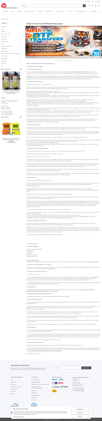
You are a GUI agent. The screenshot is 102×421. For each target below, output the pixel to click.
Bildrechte (13, 391)
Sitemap (12, 393)
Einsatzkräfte (4, 48)
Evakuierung (4, 38)
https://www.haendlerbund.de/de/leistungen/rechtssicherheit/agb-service (46, 350)
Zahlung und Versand (36, 395)
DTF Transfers (4, 36)
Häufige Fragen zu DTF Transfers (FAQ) (39, 384)
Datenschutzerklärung (34, 368)
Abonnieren (86, 367)
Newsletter (33, 399)
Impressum (13, 384)
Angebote (3, 31)
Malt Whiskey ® (4, 58)
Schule (2, 43)
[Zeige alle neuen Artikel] (20, 69)
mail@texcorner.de (8, 114)
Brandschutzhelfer (35, 379)
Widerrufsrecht (14, 389)
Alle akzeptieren (79, 409)
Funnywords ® (4, 56)
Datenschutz (13, 382)
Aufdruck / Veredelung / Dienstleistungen (10, 53)
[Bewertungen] (11, 141)
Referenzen (34, 390)
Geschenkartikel (4, 51)
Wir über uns (34, 397)
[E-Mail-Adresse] (66, 367)
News (93, 1)
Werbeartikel (4, 61)
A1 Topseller (4, 26)
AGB (12, 379)
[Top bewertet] (20, 117)
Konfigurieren (80, 412)
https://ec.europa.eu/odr (92, 261)
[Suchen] (52, 5)
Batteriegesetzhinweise (16, 386)
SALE (2, 65)
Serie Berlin (34, 392)
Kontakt (98, 1)
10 (71, 61)
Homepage (87, 1)
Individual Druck (4, 41)
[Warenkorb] (97, 5)
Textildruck (3, 63)
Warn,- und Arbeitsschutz (6, 46)
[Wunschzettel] (92, 5)
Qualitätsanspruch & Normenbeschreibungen (36, 387)
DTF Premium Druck (5, 34)
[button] (89, 5)
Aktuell (2, 29)
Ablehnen (80, 416)
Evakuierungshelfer (35, 382)
